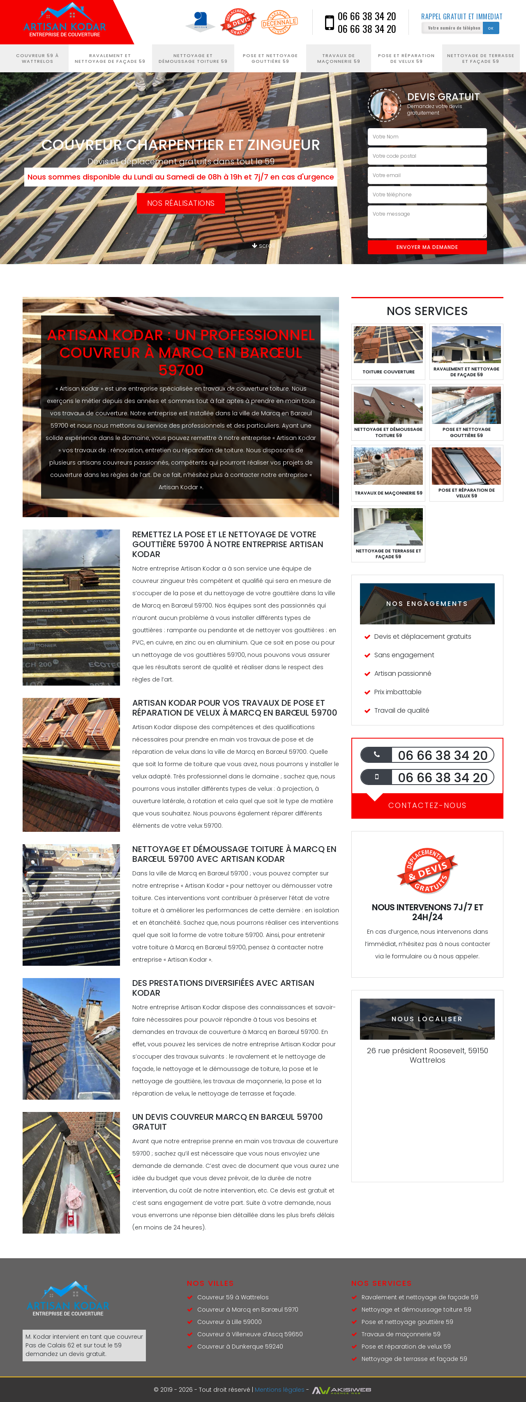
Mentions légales (280, 1390)
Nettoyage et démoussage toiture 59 (193, 58)
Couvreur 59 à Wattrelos (37, 58)
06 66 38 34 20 (367, 15)
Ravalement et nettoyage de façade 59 (110, 58)
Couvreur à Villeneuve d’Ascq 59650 (250, 1334)
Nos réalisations (181, 203)
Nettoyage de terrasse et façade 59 (480, 58)
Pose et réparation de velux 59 (406, 58)
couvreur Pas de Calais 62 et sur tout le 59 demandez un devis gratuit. (84, 1345)
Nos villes (210, 1283)
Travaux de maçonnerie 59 (338, 58)
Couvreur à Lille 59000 (229, 1322)
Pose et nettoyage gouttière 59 (270, 58)
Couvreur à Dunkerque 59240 (240, 1346)
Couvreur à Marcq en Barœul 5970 (247, 1309)
